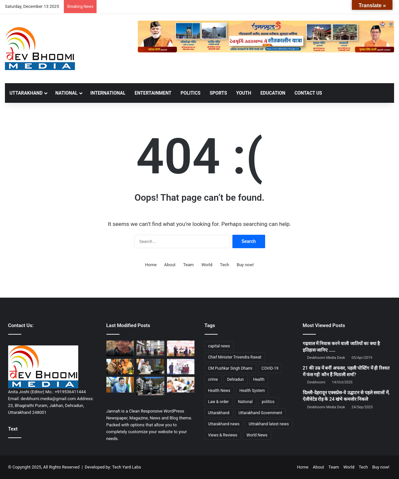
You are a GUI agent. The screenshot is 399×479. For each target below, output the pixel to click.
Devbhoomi (316, 382)
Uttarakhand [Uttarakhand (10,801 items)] (218, 413)
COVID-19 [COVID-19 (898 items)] (270, 368)
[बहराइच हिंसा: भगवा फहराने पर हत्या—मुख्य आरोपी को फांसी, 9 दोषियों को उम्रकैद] (181, 385)
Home (150, 264)
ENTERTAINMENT (153, 93)
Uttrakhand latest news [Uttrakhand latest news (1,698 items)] (269, 424)
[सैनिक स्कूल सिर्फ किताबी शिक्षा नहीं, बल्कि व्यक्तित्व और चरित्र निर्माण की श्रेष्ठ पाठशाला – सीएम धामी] (181, 367)
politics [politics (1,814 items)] (268, 401)
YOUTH (243, 93)
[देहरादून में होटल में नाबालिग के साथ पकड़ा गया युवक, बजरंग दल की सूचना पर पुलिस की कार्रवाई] (120, 348)
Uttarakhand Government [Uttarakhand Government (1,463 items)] (260, 413)
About (170, 264)
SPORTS (218, 93)
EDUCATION (272, 93)
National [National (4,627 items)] (245, 401)
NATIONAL (66, 93)
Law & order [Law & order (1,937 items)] (218, 401)
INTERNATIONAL (107, 93)
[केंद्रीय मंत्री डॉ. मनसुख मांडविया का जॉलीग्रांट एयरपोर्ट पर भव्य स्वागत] (120, 367)
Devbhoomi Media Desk (326, 358)
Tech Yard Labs (126, 467)
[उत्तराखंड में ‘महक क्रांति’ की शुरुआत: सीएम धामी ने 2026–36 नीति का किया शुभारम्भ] (181, 348)
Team (188, 264)
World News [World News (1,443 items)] (256, 435)
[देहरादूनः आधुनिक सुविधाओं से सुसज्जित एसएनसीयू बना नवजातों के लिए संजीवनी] (150, 348)
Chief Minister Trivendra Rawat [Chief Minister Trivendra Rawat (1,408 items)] (235, 357)
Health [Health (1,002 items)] (258, 379)
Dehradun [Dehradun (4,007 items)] (235, 379)
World (206, 264)
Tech (224, 264)
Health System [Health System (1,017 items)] (252, 390)
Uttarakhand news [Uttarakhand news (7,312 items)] (224, 424)
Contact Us (308, 93)
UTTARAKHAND (26, 93)
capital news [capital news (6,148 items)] (219, 346)
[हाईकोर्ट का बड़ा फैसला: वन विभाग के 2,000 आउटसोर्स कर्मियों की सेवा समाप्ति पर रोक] (150, 386)
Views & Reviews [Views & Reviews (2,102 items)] (223, 435)
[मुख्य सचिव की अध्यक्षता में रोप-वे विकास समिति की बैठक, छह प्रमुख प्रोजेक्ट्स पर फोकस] (120, 385)
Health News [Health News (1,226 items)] (219, 390)
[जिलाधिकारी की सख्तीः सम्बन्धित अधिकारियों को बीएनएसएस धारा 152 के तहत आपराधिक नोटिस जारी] (150, 367)
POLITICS (191, 93)
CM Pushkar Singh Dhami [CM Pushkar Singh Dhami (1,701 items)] (230, 368)
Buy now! (245, 264)
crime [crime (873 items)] (213, 379)
